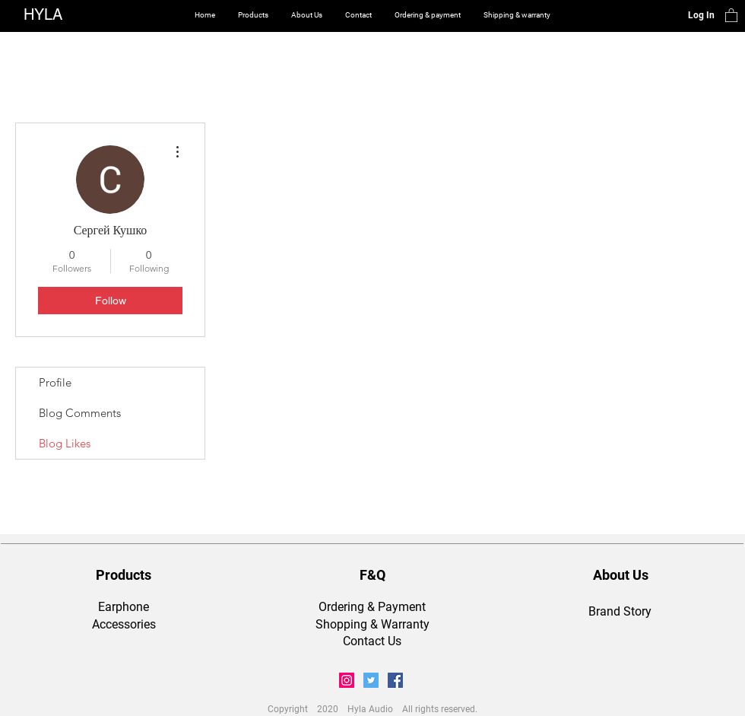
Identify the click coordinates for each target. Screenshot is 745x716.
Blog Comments (80, 413)
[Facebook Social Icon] (395, 680)
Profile (55, 382)
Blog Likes (64, 443)
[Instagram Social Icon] (346, 680)
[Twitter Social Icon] (371, 680)
